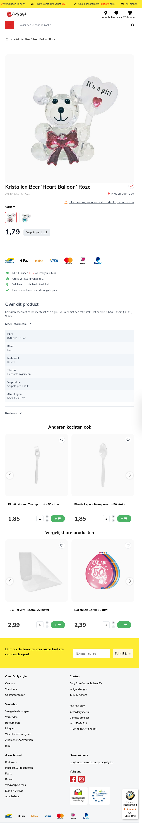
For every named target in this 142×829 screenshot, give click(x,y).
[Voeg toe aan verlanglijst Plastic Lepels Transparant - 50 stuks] (128, 440)
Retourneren (12, 722)
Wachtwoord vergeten (18, 734)
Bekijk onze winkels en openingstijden (91, 762)
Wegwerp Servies (15, 785)
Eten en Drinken (14, 790)
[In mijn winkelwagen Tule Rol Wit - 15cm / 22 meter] (58, 624)
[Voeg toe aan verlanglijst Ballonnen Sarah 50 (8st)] (128, 545)
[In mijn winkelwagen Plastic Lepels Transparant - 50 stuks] (124, 518)
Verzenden (11, 717)
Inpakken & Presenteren (19, 767)
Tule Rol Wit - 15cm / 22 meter (28, 610)
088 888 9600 (77, 706)
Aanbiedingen (13, 796)
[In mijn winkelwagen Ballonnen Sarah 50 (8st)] (124, 624)
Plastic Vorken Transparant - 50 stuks (34, 504)
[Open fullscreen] (69, 118)
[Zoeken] (133, 25)
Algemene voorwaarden (19, 740)
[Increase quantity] (47, 516)
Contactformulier (15, 694)
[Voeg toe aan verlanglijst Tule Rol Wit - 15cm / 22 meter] (62, 545)
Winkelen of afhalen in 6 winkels (31, 284)
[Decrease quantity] (47, 520)
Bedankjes (11, 762)
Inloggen (10, 728)
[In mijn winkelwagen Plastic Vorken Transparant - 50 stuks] (58, 518)
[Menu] (136, 791)
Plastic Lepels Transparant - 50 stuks (99, 504)
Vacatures (11, 689)
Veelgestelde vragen (17, 711)
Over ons (10, 683)
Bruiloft (9, 779)
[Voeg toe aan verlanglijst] (131, 186)
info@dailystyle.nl (79, 712)
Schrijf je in (123, 653)
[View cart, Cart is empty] (130, 14)
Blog (7, 745)
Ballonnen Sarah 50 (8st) (91, 610)
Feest (8, 773)
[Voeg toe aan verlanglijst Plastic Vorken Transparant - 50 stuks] (62, 440)
